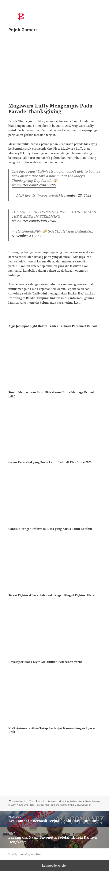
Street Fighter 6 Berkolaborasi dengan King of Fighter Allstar (52, 595)
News (54, 801)
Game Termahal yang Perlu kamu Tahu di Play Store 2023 (50, 462)
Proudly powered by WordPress (25, 854)
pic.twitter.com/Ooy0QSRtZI (34, 185)
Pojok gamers (51, 804)
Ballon (73, 801)
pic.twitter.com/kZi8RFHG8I (34, 221)
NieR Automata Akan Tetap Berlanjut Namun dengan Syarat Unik (51, 730)
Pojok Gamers (23, 29)
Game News (84, 801)
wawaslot (86, 804)
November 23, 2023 (76, 195)
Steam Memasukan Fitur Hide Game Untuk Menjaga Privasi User (51, 394)
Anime (65, 801)
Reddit (30, 298)
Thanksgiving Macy (70, 804)
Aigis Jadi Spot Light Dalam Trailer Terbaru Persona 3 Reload (52, 326)
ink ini (55, 298)
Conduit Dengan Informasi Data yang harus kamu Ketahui (50, 529)
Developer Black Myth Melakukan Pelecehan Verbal (46, 662)
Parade (39, 804)
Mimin (41, 801)
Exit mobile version (54, 865)
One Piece (29, 804)
